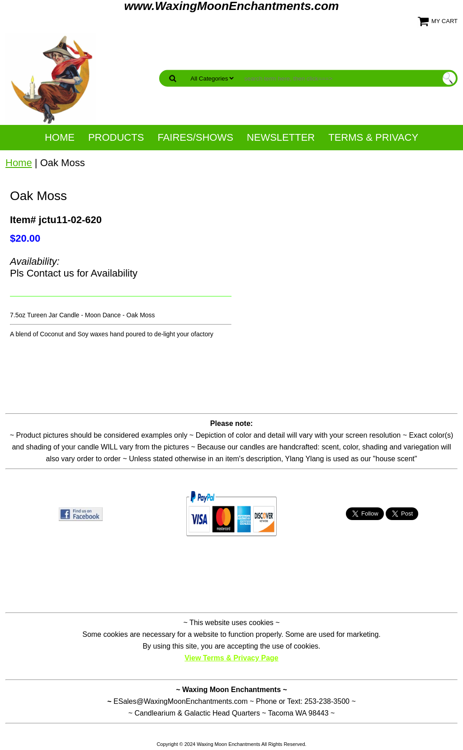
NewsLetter (281, 137)
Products (116, 137)
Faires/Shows (195, 137)
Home (60, 137)
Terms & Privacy (373, 137)
